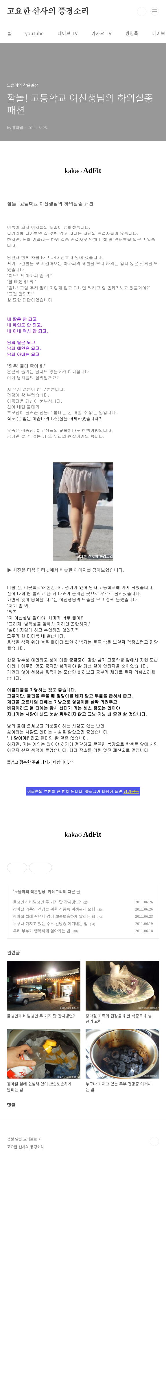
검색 (141, 11)
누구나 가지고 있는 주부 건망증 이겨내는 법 (50, 1104)
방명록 (131, 33)
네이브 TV (68, 33)
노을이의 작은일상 (29, 1072)
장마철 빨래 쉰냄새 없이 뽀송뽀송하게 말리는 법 (54, 1096)
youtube (34, 33)
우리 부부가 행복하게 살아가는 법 (41, 1111)
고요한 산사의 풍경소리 (48, 11)
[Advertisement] (83, 893)
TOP (154, 1321)
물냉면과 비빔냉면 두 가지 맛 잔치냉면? (47, 1082)
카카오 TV (101, 33)
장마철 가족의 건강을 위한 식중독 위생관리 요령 (54, 1089)
